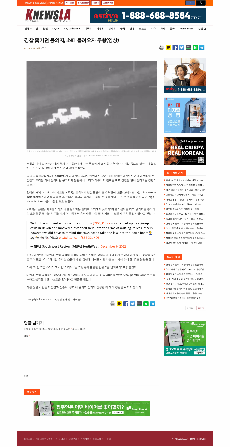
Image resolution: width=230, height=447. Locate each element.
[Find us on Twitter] (200, 3)
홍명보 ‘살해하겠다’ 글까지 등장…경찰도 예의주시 (185, 219)
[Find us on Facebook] (190, 3)
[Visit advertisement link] (185, 338)
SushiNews (108, 3)
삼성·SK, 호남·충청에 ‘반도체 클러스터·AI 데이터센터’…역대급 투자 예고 (185, 238)
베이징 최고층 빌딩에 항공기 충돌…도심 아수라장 (185, 293)
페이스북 (97, 439)
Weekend (70, 3)
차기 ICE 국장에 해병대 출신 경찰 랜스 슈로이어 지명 (185, 180)
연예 (132, 28)
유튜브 (108, 439)
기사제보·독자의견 (55, 3)
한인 (45, 28)
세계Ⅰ (100, 28)
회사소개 (28, 439)
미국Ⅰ (88, 28)
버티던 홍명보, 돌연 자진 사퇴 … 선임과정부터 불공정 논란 (185, 199)
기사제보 (85, 439)
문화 (172, 28)
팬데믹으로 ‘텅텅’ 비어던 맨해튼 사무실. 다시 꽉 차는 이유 (185, 185)
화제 (162, 28)
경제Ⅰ (111, 28)
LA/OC (56, 28)
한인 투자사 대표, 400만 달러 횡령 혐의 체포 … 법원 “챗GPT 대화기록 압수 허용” (185, 284)
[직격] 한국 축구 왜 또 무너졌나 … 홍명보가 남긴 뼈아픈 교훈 (185, 228)
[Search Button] (205, 28)
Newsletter (83, 3)
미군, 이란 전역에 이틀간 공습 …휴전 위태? (185, 190)
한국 (122, 28)
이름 (26, 376)
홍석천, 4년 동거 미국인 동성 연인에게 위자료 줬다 (185, 288)
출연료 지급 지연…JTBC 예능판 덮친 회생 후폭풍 (185, 214)
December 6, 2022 (113, 246)
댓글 (27, 336)
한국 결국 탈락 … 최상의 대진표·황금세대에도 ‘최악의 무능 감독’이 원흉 (185, 223)
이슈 (153, 28)
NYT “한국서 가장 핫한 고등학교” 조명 (183, 298)
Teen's (96, 3)
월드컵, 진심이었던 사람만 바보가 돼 (182, 209)
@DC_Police (102, 223)
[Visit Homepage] (48, 16)
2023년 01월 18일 (32, 48)
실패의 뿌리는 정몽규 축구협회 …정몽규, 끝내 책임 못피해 (185, 233)
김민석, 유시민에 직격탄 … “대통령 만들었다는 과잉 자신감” (185, 242)
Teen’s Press (186, 28)
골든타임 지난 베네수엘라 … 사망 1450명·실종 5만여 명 (185, 195)
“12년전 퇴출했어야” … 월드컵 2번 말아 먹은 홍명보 (185, 204)
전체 (27, 28)
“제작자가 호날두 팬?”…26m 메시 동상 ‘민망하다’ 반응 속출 (185, 269)
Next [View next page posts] (201, 308)
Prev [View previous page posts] (190, 308)
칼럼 (200, 28)
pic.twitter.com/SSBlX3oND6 (79, 238)
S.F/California (72, 28)
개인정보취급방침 (44, 439)
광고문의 (73, 439)
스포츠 (142, 28)
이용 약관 (60, 439)
